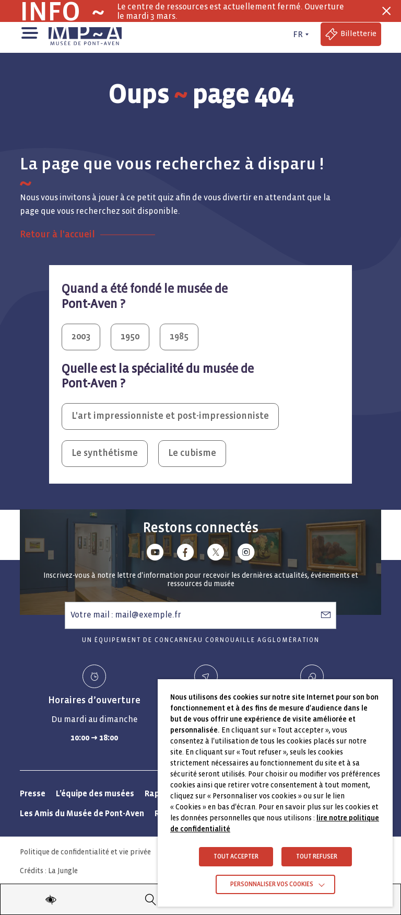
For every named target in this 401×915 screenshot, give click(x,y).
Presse (32, 793)
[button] (29, 31)
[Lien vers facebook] (185, 554)
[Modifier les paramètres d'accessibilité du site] (51, 899)
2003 (81, 336)
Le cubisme (192, 453)
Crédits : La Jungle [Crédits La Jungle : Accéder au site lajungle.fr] (49, 871)
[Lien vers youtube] (155, 554)
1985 (179, 336)
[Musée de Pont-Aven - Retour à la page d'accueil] (85, 34)
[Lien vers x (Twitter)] (215, 554)
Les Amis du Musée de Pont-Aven (82, 813)
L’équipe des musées (95, 793)
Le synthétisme (105, 453)
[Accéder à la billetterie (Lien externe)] (351, 34)
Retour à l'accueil (57, 234)
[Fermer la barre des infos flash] (386, 11)
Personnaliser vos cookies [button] (271, 884)
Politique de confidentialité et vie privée (85, 852)
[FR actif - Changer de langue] (300, 34)
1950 (130, 336)
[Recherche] (151, 899)
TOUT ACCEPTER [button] (236, 856)
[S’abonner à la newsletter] (325, 615)
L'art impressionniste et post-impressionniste (170, 416)
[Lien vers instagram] (246, 554)
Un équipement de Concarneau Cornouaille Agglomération (201, 640)
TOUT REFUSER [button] (316, 856)
